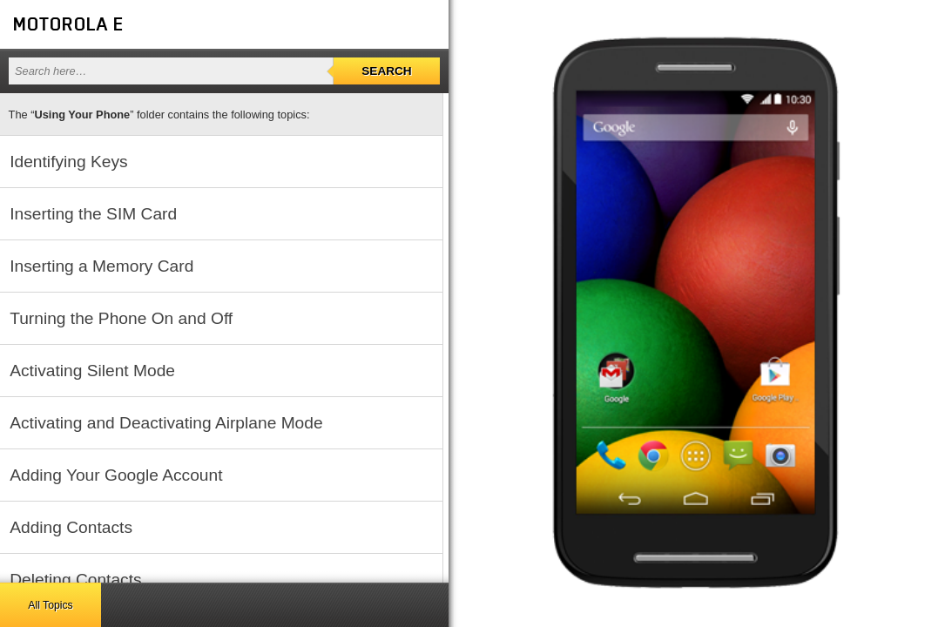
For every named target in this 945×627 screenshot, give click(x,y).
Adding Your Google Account (116, 475)
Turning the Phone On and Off (121, 318)
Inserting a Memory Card (101, 266)
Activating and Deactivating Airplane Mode (166, 423)
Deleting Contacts (75, 579)
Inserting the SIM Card (93, 214)
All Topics (50, 605)
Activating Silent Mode (92, 370)
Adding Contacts (71, 527)
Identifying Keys (68, 161)
